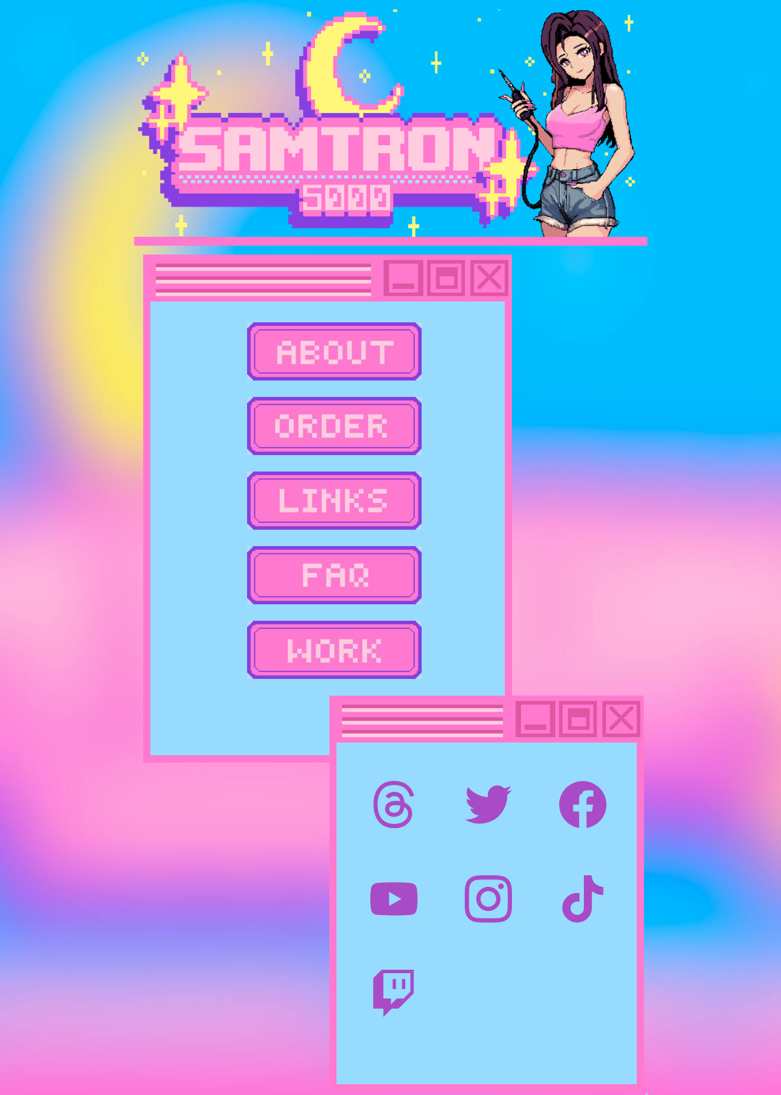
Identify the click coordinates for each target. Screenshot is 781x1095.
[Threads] (394, 804)
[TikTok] (582, 899)
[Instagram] (488, 899)
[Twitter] (488, 804)
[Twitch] (394, 993)
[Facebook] (582, 804)
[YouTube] (394, 899)
